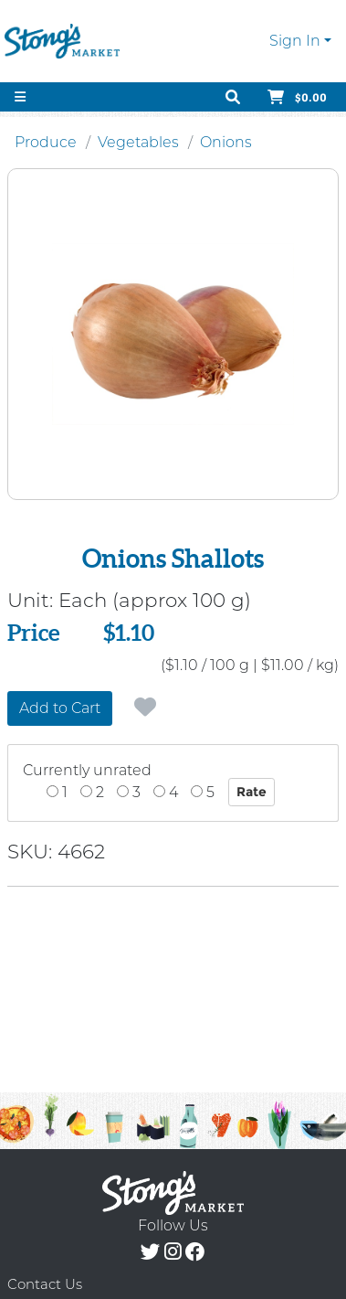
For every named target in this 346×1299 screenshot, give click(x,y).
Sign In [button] (294, 40)
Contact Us (44, 1284)
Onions (226, 142)
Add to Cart (59, 708)
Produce (46, 142)
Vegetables (138, 142)
